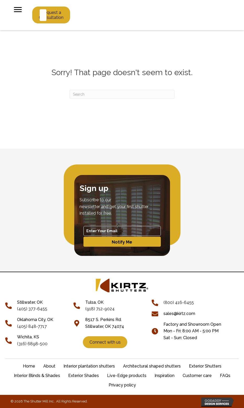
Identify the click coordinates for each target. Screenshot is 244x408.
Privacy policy (122, 385)
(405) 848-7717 (32, 326)
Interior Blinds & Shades (37, 375)
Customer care (197, 375)
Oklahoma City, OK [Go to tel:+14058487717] (35, 319)
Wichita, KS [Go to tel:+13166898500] (28, 336)
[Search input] (43, 15)
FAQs (225, 375)
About (49, 366)
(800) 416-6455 (178, 302)
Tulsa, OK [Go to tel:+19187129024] (94, 302)
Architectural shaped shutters (152, 366)
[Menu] (18, 9)
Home (29, 366)
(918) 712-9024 (100, 308)
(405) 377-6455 (32, 308)
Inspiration (164, 375)
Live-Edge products (126, 375)
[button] (122, 242)
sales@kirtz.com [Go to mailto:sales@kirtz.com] (179, 313)
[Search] (122, 94)
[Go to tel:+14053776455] (11, 305)
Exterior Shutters (205, 366)
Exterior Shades (83, 375)
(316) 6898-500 (32, 343)
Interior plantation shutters (89, 366)
